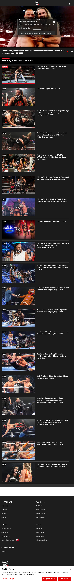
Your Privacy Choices (8, 540)
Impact (3, 513)
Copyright (4, 532)
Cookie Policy (40, 536)
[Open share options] (71, 51)
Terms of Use (5, 536)
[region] (37, 574)
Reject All (64, 578)
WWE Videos (40, 510)
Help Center (40, 532)
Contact (3, 517)
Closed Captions (41, 540)
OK (37, 31)
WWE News (40, 506)
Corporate (4, 506)
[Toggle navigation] (3, 3)
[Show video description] (67, 51)
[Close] (70, 569)
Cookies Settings (8, 578)
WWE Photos (40, 513)
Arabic (3, 551)
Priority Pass (40, 517)
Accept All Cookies (49, 578)
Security (39, 528)
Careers (4, 510)
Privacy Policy (6, 528)
